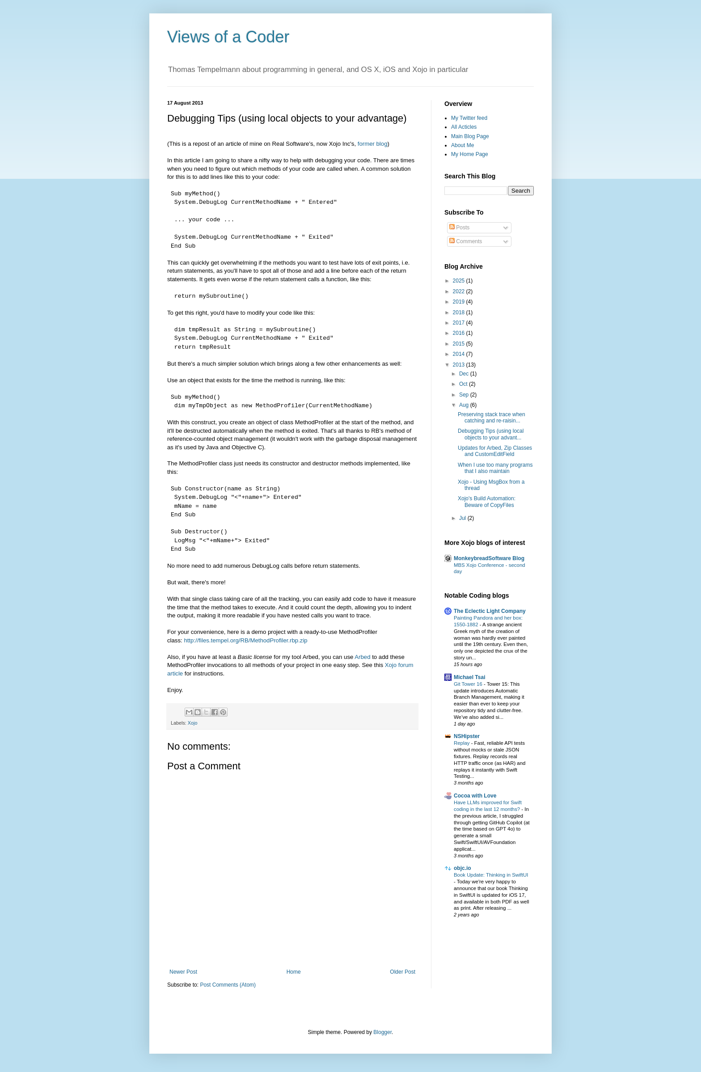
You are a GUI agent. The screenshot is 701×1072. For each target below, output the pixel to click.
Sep (464, 395)
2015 (459, 344)
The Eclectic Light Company (490, 611)
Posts (459, 227)
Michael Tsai (469, 677)
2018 (459, 312)
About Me (462, 145)
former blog (373, 143)
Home (294, 972)
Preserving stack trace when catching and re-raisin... (491, 417)
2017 (459, 323)
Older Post (402, 972)
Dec (464, 374)
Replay (462, 743)
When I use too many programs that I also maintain (495, 468)
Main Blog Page (470, 136)
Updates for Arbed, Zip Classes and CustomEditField (495, 451)
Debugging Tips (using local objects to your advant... (491, 434)
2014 (459, 354)
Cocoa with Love (475, 796)
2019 (459, 302)
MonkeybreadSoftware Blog (489, 558)
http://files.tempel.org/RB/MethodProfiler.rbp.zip (245, 640)
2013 (459, 365)
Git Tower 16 (469, 684)
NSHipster (467, 736)
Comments (465, 241)
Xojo (193, 723)
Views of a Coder (228, 37)
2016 (459, 333)
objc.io (462, 868)
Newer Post (183, 972)
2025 (459, 281)
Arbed (362, 657)
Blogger (382, 1032)
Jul (463, 518)
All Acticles (464, 127)
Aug (464, 405)
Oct (464, 384)
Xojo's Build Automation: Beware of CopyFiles (486, 501)
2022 (459, 291)
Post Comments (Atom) (228, 985)
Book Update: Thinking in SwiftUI (491, 875)
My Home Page (469, 154)
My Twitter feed (469, 118)
